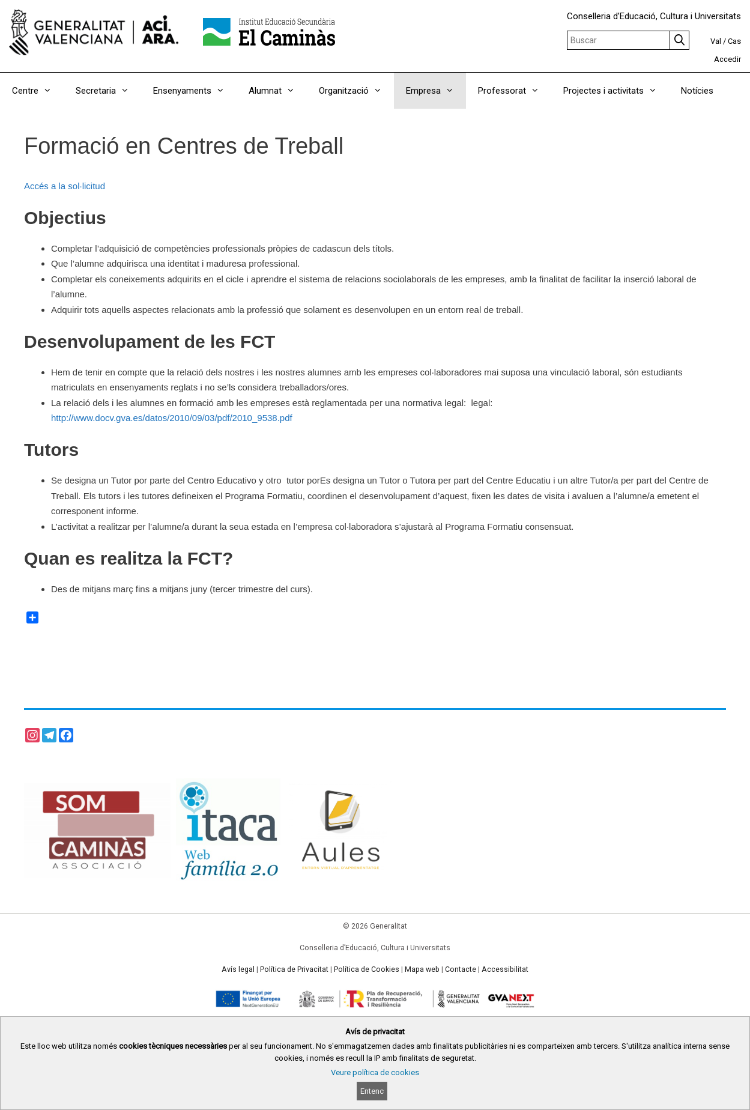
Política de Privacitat (294, 969)
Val (715, 41)
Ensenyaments (195, 91)
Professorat (514, 91)
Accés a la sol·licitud (64, 186)
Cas (734, 41)
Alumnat (278, 91)
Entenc (372, 1091)
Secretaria (108, 91)
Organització (356, 91)
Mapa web (422, 969)
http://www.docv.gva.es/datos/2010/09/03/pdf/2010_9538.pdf (171, 418)
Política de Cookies (366, 969)
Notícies (697, 90)
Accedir (727, 59)
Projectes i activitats (616, 91)
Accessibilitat (505, 969)
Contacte (460, 969)
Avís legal (238, 969)
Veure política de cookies (375, 1072)
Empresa (436, 91)
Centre (38, 91)
